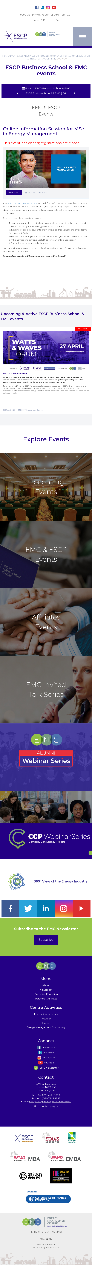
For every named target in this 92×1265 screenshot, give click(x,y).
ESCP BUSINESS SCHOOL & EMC (35, 56)
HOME (5, 56)
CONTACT (66, 15)
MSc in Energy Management (22, 203)
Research (46, 1018)
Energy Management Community (46, 1027)
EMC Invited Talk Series (46, 689)
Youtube (46, 1062)
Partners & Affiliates (46, 998)
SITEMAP (55, 15)
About (46, 985)
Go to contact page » (46, 1106)
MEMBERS (25, 15)
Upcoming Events (46, 487)
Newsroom (46, 989)
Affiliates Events (46, 622)
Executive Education (46, 994)
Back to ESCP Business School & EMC (46, 88)
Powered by (39, 1247)
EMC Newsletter (46, 1067)
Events (46, 1023)
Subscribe (46, 940)
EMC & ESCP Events (46, 554)
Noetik (52, 1244)
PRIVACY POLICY (40, 15)
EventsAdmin (52, 1247)
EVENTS (14, 56)
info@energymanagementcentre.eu (50, 1101)
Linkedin (46, 1052)
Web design (42, 1244)
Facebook (46, 1047)
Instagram (46, 1057)
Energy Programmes (46, 1014)
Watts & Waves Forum (15, 373)
